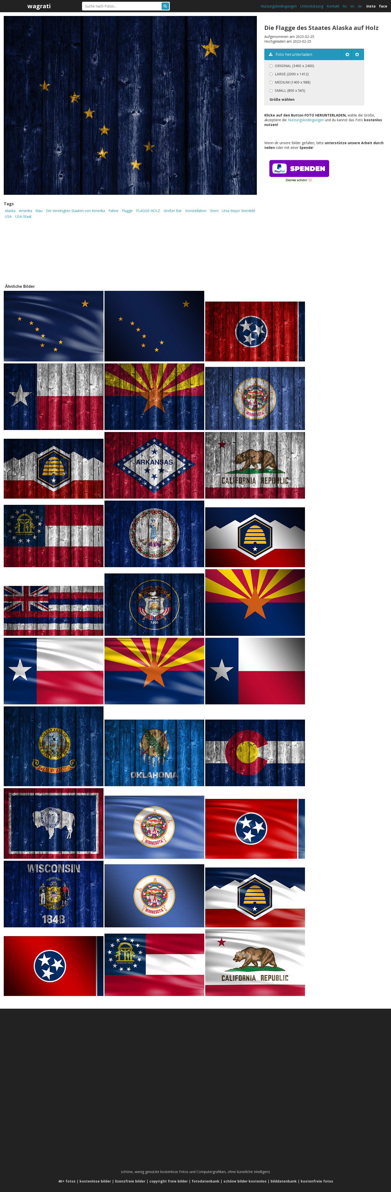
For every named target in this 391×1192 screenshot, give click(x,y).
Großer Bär (173, 210)
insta (371, 6)
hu (345, 6)
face (383, 6)
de (360, 6)
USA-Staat (23, 216)
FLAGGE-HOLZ (148, 210)
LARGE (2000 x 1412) (292, 74)
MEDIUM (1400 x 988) (292, 82)
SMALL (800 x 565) (290, 90)
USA (8, 216)
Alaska (10, 210)
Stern (214, 210)
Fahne (113, 210)
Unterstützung (311, 6)
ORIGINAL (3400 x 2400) (294, 65)
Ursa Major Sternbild (238, 210)
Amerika (25, 210)
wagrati (39, 6)
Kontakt (333, 6)
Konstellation (195, 210)
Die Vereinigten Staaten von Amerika (75, 210)
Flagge (127, 210)
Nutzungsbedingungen (279, 6)
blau (39, 210)
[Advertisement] (306, 240)
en (352, 6)
